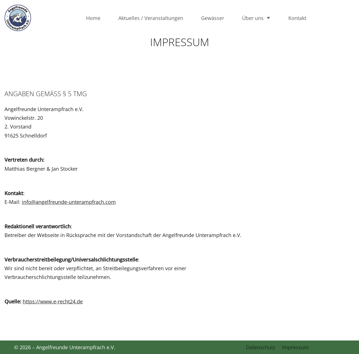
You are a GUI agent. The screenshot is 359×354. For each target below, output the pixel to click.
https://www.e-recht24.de (53, 301)
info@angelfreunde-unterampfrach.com (69, 201)
